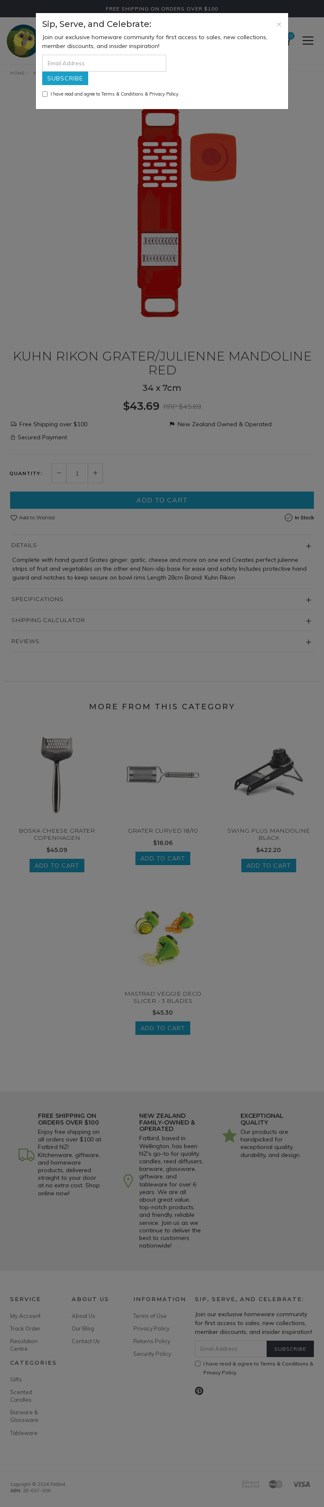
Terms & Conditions (122, 94)
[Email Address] (104, 63)
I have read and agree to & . (111, 94)
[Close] (279, 23)
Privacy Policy (163, 94)
